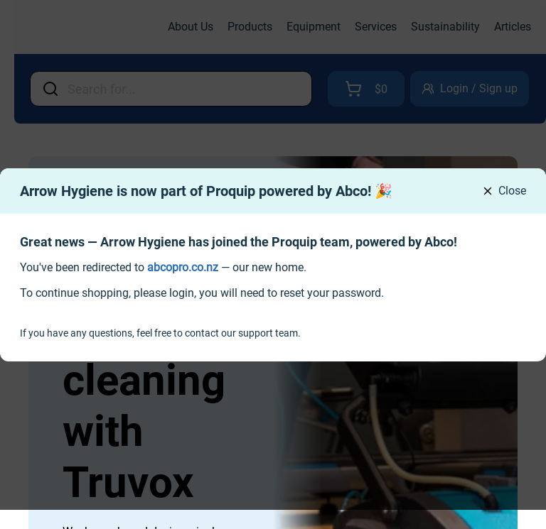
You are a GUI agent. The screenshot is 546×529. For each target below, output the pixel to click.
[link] (182, 267)
